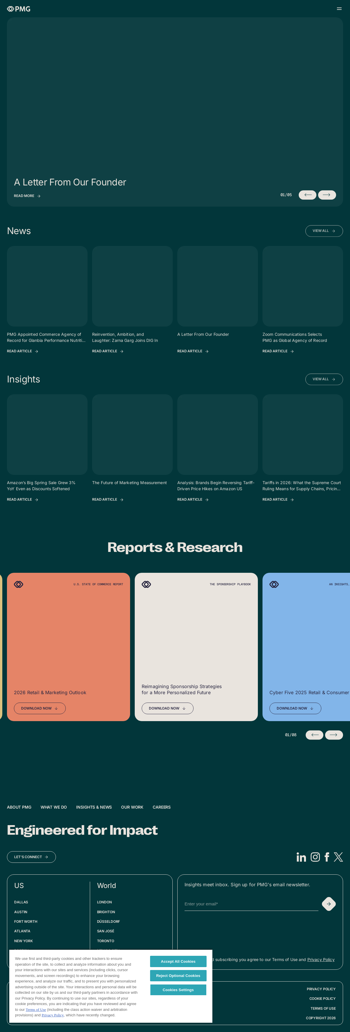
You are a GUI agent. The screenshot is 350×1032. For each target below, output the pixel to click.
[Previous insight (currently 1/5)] (308, 195)
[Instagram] (315, 857)
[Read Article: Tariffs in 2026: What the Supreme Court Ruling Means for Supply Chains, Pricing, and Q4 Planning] (278, 499)
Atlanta (22, 931)
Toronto (105, 941)
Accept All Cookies (178, 961)
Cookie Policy (322, 998)
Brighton (106, 912)
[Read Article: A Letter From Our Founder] (193, 351)
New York (23, 941)
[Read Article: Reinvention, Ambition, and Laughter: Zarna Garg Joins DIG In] (108, 351)
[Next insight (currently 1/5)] (327, 195)
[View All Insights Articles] (324, 389)
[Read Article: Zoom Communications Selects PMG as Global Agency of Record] (278, 351)
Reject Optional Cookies (178, 975)
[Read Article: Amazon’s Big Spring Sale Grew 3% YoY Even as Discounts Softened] (23, 499)
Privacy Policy (321, 959)
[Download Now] (40, 708)
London (104, 902)
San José (105, 931)
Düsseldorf (108, 921)
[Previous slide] (315, 735)
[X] (338, 857)
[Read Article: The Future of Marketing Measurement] (108, 499)
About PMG (19, 807)
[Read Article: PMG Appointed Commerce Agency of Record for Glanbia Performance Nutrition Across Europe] (23, 351)
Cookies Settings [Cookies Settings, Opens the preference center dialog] (178, 990)
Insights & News (94, 807)
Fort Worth (25, 921)
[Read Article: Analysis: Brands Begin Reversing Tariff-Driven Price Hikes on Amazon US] (193, 499)
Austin (20, 912)
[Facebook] (327, 857)
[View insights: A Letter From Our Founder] (27, 196)
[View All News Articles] (324, 241)
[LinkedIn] (301, 857)
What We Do (54, 807)
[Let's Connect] (31, 857)
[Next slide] (334, 735)
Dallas (21, 902)
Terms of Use (323, 1008)
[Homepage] (18, 9)
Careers (162, 807)
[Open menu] (339, 8)
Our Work (132, 807)
